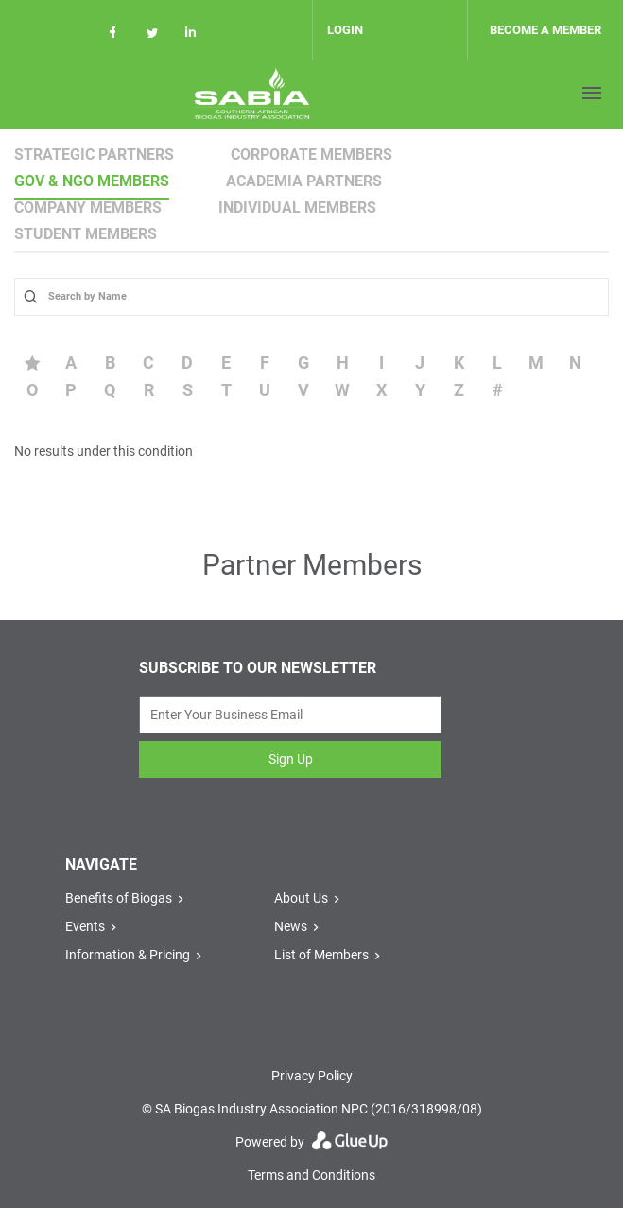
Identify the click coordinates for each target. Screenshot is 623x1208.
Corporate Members (311, 155)
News (290, 926)
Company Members (88, 207)
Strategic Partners (94, 155)
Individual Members (297, 207)
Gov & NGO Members (91, 181)
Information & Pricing (127, 954)
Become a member (545, 30)
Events (85, 926)
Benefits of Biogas (118, 898)
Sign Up (290, 759)
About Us (301, 898)
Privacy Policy (312, 1075)
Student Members (85, 234)
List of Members (321, 954)
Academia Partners (304, 181)
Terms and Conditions (311, 1174)
